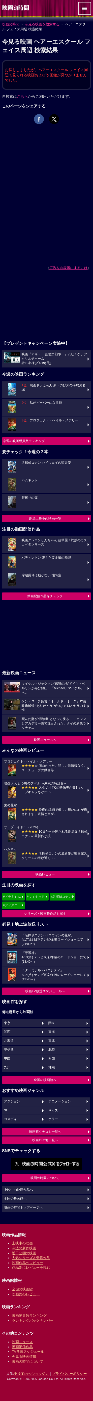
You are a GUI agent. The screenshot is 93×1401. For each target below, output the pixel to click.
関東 (51, 1023)
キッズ (53, 1110)
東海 (51, 1032)
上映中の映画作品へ (18, 1190)
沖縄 (51, 1067)
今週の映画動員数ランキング (24, 441)
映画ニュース (22, 1342)
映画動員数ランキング (29, 1315)
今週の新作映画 (24, 1248)
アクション (12, 1101)
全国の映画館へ (45, 1080)
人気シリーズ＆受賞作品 (31, 1258)
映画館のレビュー (26, 1294)
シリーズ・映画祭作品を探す (45, 913)
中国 (7, 1058)
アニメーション (59, 1101)
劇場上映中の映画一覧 (45, 518)
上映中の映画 (22, 1243)
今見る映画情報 (24, 1356)
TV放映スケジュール (28, 1352)
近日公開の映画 (24, 1253)
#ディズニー (12, 905)
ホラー (53, 1119)
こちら (22, 96)
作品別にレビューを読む (31, 1267)
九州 (7, 1067)
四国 (51, 1058)
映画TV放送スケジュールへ (45, 991)
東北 (51, 1040)
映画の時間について (45, 1178)
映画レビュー (45, 874)
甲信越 (9, 1049)
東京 (7, 1023)
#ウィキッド (36, 897)
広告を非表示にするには (68, 268)
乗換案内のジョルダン (31, 1374)
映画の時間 (10, 24)
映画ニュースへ (45, 740)
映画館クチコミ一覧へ (45, 1131)
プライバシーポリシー (69, 1374)
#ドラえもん (12, 897)
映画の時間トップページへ (23, 1207)
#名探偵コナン (61, 897)
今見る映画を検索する (42, 24)
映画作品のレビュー (27, 1263)
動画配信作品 (22, 1347)
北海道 (9, 1040)
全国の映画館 (22, 1289)
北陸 (51, 1049)
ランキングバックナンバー (33, 1320)
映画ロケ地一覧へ (45, 1140)
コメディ (10, 1119)
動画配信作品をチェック (45, 596)
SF (6, 1110)
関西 (7, 1032)
